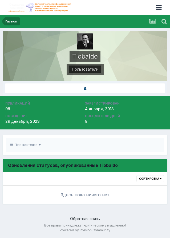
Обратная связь (85, 218)
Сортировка (150, 178)
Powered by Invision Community (85, 230)
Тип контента (25, 145)
